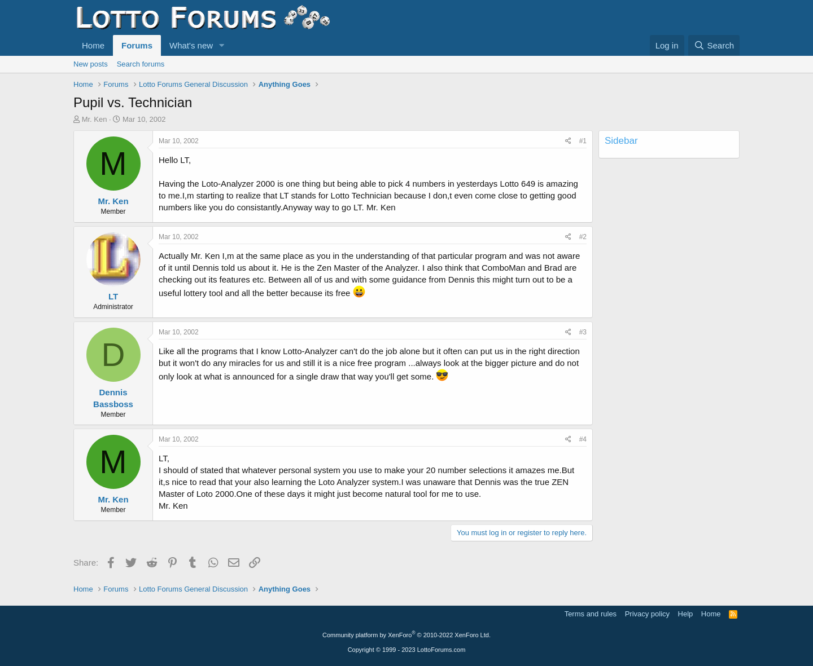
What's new (191, 45)
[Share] (568, 141)
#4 (583, 439)
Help (685, 614)
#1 (583, 141)
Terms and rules (591, 614)
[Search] (714, 45)
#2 (583, 237)
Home (93, 45)
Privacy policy (647, 614)
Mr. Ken (94, 119)
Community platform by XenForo (406, 635)
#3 (583, 332)
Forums (136, 45)
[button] (222, 45)
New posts (90, 64)
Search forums (141, 64)
